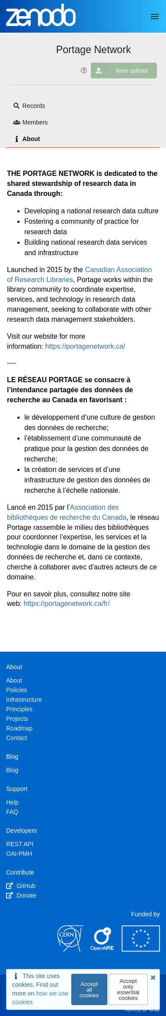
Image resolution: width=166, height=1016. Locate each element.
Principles (19, 709)
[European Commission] (141, 949)
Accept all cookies (89, 990)
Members (30, 122)
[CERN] (70, 949)
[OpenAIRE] (103, 949)
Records (29, 105)
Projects (17, 718)
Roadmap (19, 728)
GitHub (20, 885)
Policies (16, 689)
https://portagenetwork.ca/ (85, 346)
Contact (16, 737)
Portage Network (93, 49)
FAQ (12, 811)
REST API (19, 844)
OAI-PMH (19, 853)
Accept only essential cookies (128, 989)
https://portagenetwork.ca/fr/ (66, 603)
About (26, 138)
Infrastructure (24, 699)
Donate (21, 895)
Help (12, 802)
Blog (12, 770)
